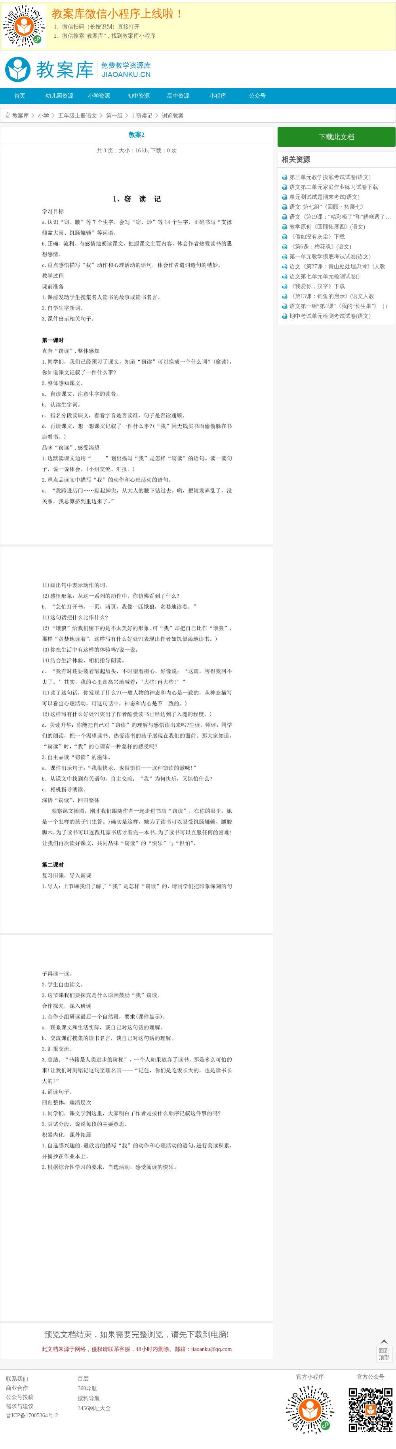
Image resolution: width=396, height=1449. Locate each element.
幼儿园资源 (59, 96)
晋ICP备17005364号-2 (32, 1415)
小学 (43, 116)
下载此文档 (336, 137)
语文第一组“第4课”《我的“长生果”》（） (340, 306)
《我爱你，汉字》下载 (317, 286)
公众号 (257, 96)
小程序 (217, 96)
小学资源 (99, 96)
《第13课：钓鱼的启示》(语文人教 (332, 296)
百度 (83, 1379)
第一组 (114, 116)
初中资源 (139, 96)
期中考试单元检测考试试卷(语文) (330, 316)
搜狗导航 (89, 1398)
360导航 (87, 1388)
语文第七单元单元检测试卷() (324, 276)
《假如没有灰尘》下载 (317, 237)
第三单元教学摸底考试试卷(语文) (330, 177)
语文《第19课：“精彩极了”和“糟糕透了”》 (341, 217)
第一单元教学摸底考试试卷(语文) (330, 257)
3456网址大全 (94, 1408)
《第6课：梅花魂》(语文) (320, 247)
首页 (19, 96)
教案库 (20, 116)
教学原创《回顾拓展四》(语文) (327, 227)
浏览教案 (173, 116)
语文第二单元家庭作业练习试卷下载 (333, 187)
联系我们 (17, 1379)
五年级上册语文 (77, 116)
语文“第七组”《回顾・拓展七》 (327, 207)
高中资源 (178, 96)
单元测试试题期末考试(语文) (324, 197)
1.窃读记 (142, 116)
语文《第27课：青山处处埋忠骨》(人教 (337, 266)
